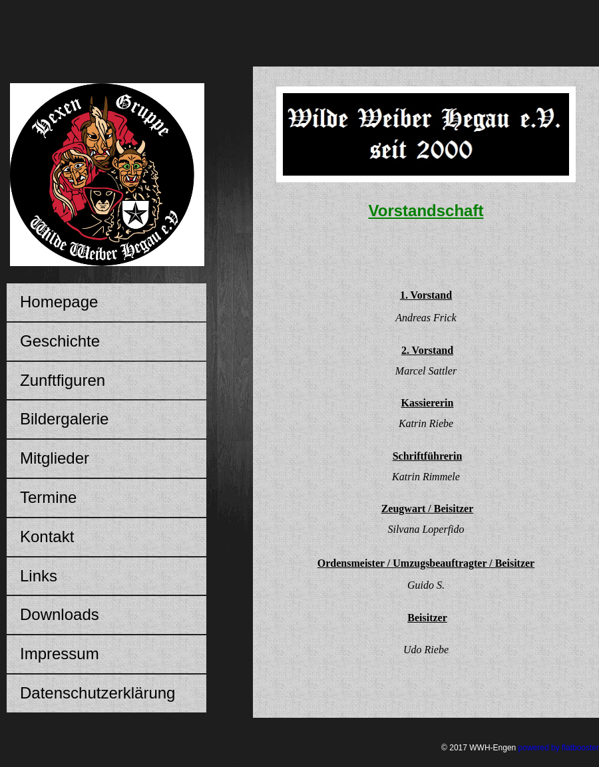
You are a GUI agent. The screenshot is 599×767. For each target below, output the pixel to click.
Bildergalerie (64, 419)
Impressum (59, 654)
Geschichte (60, 341)
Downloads (59, 614)
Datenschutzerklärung (97, 693)
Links (38, 576)
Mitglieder (54, 458)
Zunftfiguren (62, 380)
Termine (48, 497)
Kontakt (47, 536)
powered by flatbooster (558, 747)
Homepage (59, 302)
